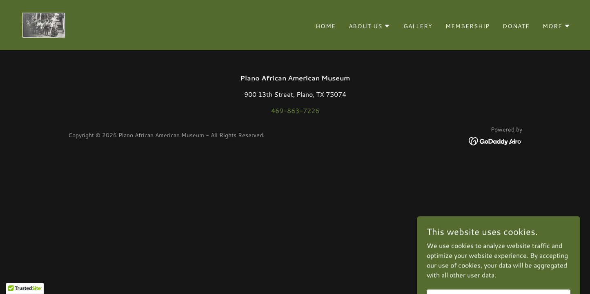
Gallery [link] (417, 26)
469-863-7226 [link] (295, 110)
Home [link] (326, 26)
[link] (43, 24)
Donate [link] (516, 26)
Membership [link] (467, 26)
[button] (369, 26)
